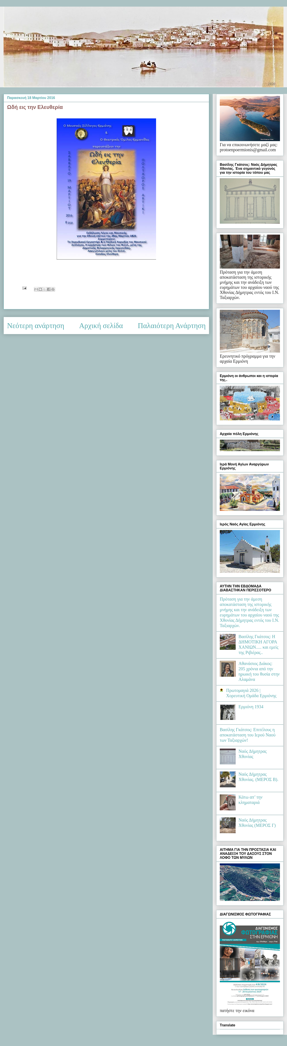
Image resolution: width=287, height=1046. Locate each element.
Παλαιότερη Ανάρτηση (172, 325)
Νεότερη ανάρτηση (35, 325)
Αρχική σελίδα (101, 325)
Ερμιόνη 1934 (251, 706)
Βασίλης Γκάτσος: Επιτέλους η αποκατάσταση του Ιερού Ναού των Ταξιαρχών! (248, 735)
